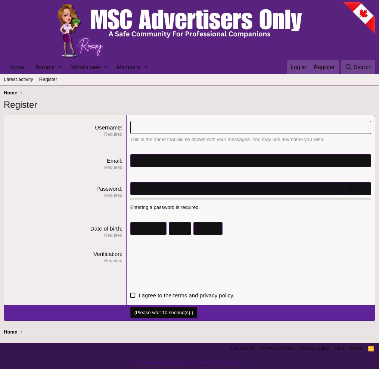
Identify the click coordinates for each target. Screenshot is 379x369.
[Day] (180, 228)
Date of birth (105, 228)
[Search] (358, 67)
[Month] (148, 228)
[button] (60, 67)
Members (128, 67)
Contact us (242, 348)
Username (108, 127)
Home (16, 67)
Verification (107, 254)
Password (108, 188)
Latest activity (18, 79)
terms (180, 295)
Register (48, 79)
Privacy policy (314, 348)
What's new (85, 67)
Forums (45, 67)
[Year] (208, 228)
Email (114, 160)
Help (340, 348)
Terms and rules (277, 348)
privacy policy (216, 295)
